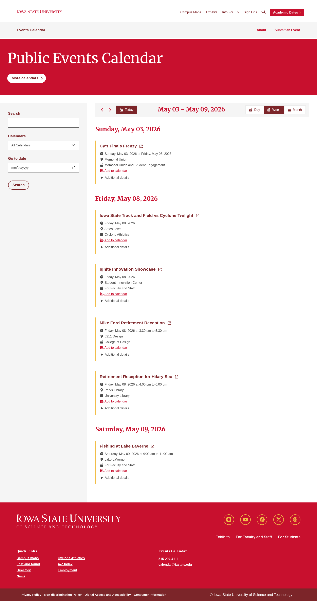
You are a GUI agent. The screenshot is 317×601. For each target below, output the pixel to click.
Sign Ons (250, 12)
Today (126, 109)
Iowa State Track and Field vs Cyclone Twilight (149, 215)
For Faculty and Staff (254, 537)
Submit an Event (287, 30)
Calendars (17, 136)
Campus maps (28, 558)
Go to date (17, 159)
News (21, 576)
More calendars (25, 78)
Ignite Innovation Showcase (131, 268)
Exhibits (211, 12)
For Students (289, 537)
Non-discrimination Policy (63, 594)
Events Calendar (31, 31)
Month (295, 109)
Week (274, 109)
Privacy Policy (31, 594)
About (262, 30)
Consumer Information (150, 594)
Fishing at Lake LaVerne (127, 445)
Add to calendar (113, 170)
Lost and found (28, 564)
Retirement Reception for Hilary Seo (139, 376)
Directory (24, 570)
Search (14, 113)
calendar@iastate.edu (175, 564)
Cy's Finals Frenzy (121, 145)
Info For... (229, 12)
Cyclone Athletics (71, 558)
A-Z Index (65, 564)
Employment (67, 570)
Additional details (117, 177)
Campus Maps (190, 12)
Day (254, 109)
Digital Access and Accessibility (108, 594)
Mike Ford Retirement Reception (135, 322)
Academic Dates (285, 12)
